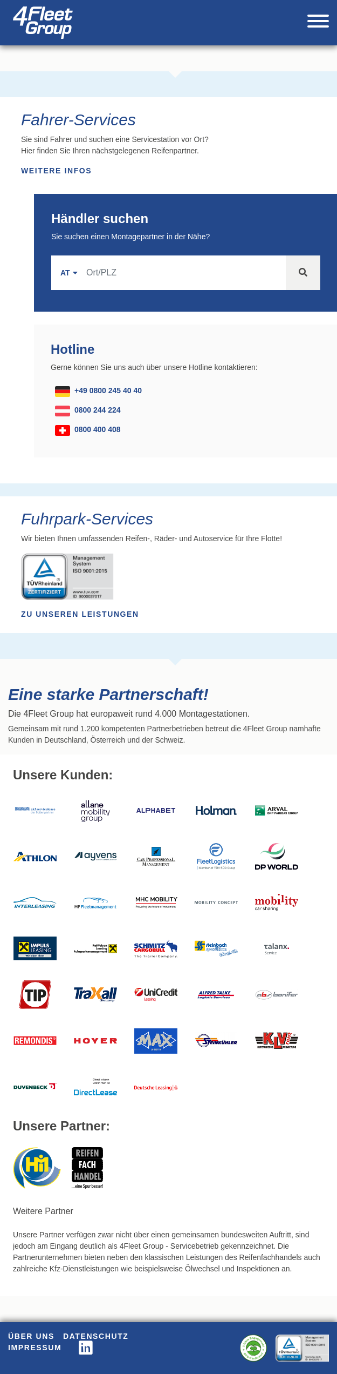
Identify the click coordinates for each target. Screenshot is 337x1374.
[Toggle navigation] (318, 22)
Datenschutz (96, 1336)
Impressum (34, 1347)
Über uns (31, 1336)
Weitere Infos (56, 170)
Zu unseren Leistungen (80, 614)
